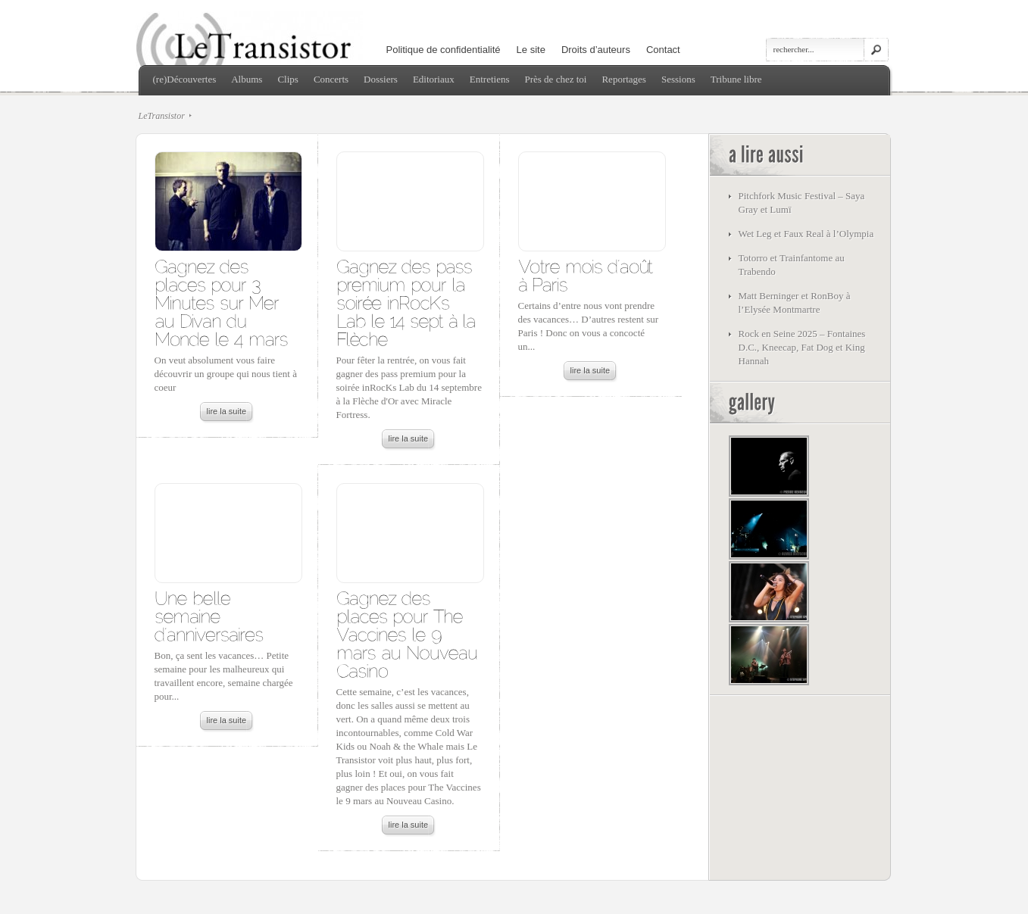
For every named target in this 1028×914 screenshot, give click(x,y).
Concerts (331, 79)
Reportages (623, 79)
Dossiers (381, 79)
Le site (531, 49)
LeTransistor (162, 116)
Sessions (678, 79)
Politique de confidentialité (443, 49)
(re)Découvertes (185, 79)
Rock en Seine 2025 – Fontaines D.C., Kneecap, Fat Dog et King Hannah (802, 347)
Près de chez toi (555, 79)
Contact (663, 49)
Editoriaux (434, 79)
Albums (246, 79)
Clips (287, 79)
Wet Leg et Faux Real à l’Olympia (806, 233)
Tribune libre (736, 79)
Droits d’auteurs (595, 49)
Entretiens (490, 79)
